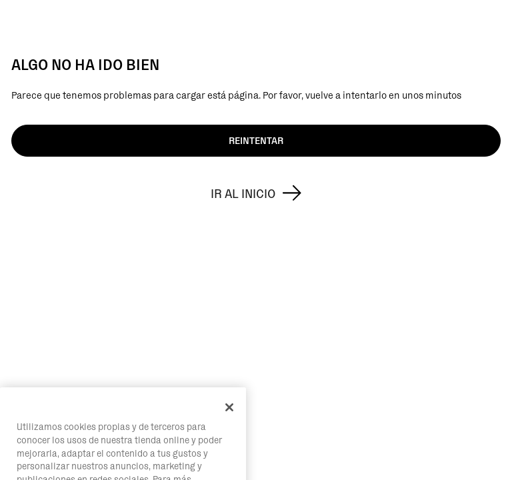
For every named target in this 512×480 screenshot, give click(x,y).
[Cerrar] (229, 421)
